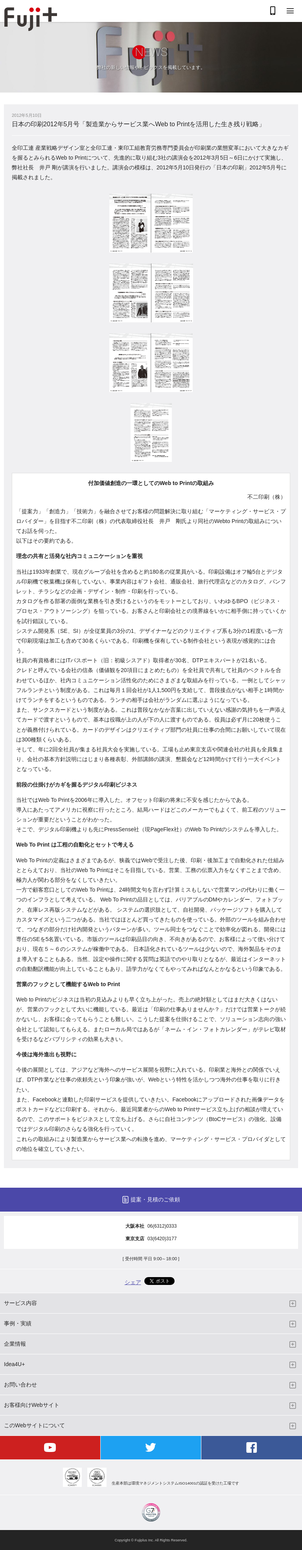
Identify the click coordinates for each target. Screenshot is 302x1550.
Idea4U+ (14, 1364)
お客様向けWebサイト (31, 1405)
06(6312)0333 (162, 1226)
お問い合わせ (20, 1384)
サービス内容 (20, 1303)
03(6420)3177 (162, 1238)
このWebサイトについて (34, 1425)
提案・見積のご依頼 (155, 1199)
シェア (133, 1282)
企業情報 (15, 1344)
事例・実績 (17, 1323)
